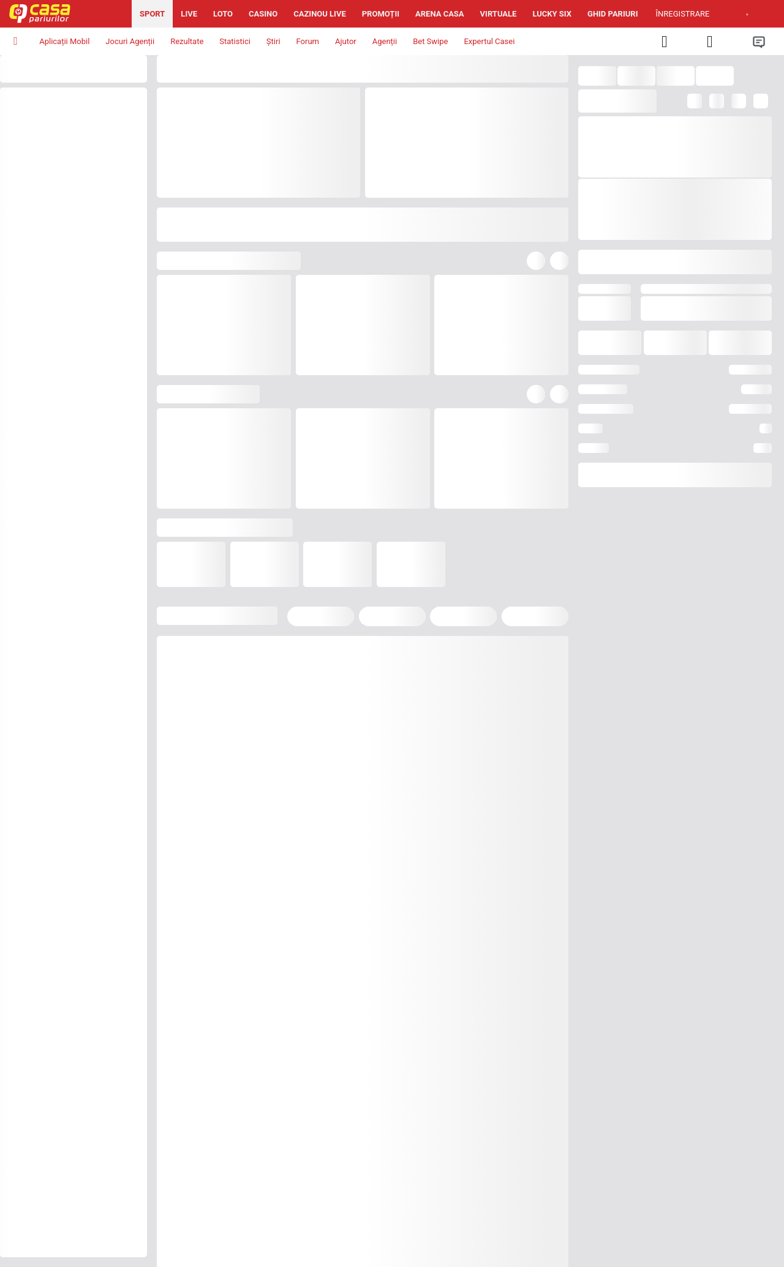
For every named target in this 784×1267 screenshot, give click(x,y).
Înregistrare (683, 13)
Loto (223, 13)
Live (189, 13)
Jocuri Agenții (129, 41)
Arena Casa (439, 13)
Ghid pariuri (612, 13)
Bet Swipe (430, 41)
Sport (152, 13)
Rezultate (186, 41)
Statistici (235, 41)
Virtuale (498, 13)
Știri (273, 41)
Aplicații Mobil (64, 41)
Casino (263, 13)
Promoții (380, 13)
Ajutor (345, 41)
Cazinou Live (319, 13)
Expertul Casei (489, 41)
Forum (307, 41)
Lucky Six (551, 13)
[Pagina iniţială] (66, 14)
